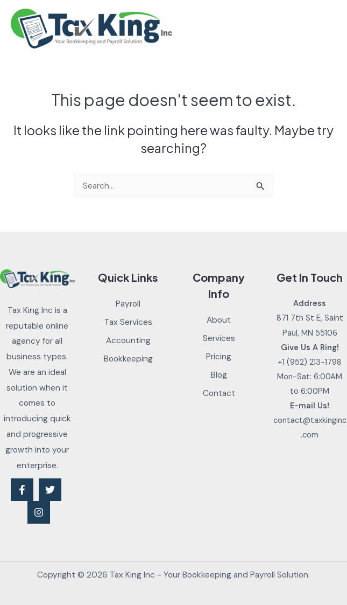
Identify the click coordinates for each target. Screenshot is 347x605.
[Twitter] (50, 489)
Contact (219, 393)
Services (219, 338)
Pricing (218, 356)
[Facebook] (22, 489)
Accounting (128, 340)
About (219, 320)
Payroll (128, 303)
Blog (219, 375)
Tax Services (128, 322)
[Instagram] (38, 512)
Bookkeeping (128, 358)
